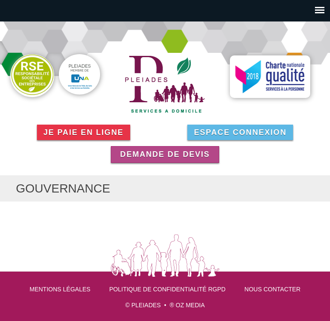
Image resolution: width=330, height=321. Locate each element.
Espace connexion (240, 132)
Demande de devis (165, 154)
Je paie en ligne (83, 132)
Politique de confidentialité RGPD (167, 289)
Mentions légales (60, 289)
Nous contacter (272, 289)
